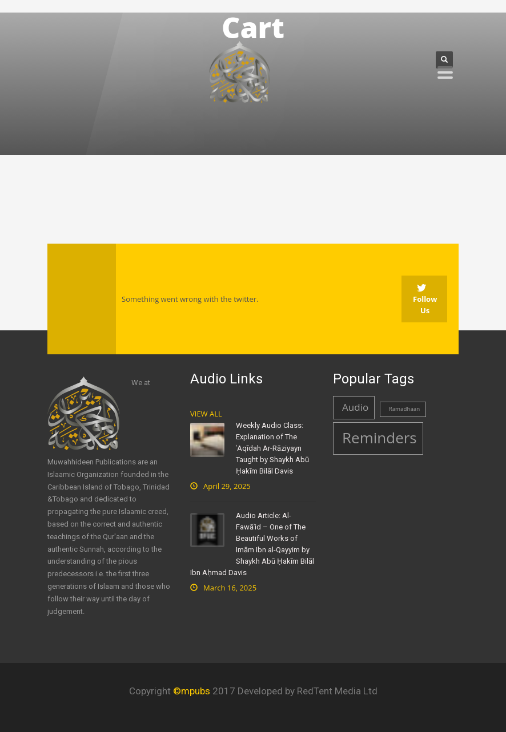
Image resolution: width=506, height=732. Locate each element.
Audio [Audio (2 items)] (355, 407)
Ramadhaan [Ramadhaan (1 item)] (404, 408)
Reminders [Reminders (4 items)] (379, 437)
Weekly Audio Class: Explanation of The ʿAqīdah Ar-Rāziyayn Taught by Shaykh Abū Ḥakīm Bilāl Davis (272, 448)
